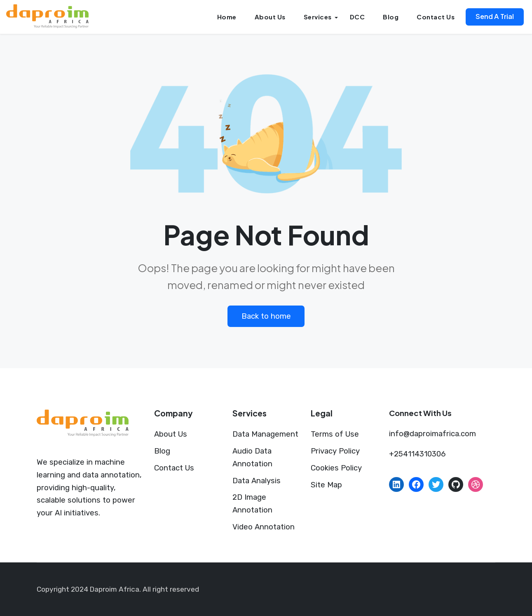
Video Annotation (263, 526)
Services (318, 17)
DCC (357, 17)
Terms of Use (335, 434)
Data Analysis (256, 480)
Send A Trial (495, 16)
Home (227, 17)
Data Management (265, 434)
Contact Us (436, 17)
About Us (270, 17)
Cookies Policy (336, 468)
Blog (390, 17)
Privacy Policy (335, 451)
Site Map (326, 484)
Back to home (266, 316)
